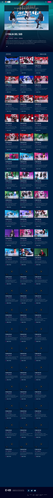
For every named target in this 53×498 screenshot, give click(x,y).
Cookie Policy (34, 495)
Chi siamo (28, 495)
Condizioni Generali (37, 495)
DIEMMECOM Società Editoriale (18, 490)
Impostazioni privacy (41, 495)
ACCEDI (49, 1)
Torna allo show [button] (42, 54)
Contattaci (45, 494)
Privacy (31, 494)
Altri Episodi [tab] (8, 54)
